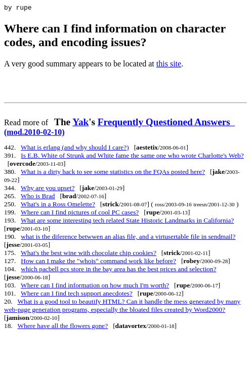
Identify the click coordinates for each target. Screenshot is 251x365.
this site (168, 65)
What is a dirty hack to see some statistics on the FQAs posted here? (113, 173)
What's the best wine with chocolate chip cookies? (88, 254)
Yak (80, 123)
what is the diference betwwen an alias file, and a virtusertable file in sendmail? (128, 238)
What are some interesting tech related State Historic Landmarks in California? (127, 222)
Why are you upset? (47, 189)
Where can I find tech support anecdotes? (77, 295)
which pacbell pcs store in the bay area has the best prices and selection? (118, 270)
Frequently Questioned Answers (119, 128)
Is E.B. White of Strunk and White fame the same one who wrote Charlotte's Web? (132, 157)
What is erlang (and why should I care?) (75, 149)
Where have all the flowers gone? (62, 327)
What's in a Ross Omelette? (58, 205)
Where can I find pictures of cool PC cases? (80, 213)
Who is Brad (38, 197)
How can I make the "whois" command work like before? (98, 262)
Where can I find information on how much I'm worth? (95, 286)
